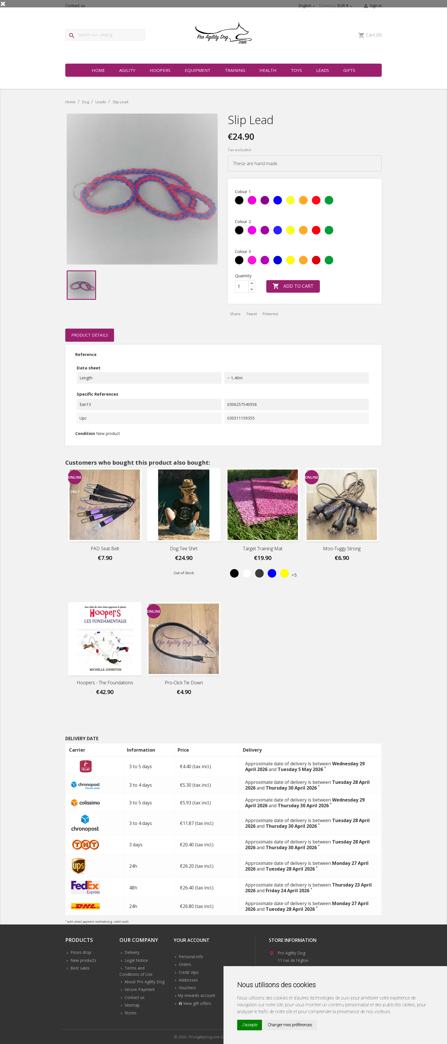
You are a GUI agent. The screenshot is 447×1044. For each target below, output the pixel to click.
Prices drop (80, 952)
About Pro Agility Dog (143, 981)
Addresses (188, 980)
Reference (86, 354)
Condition (85, 433)
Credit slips (188, 972)
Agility (127, 70)
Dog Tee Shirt (184, 548)
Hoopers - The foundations (105, 682)
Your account (192, 940)
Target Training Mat (263, 548)
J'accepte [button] (249, 1025)
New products (82, 960)
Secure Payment (139, 989)
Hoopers (160, 70)
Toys (296, 70)
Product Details (89, 335)
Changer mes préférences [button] (290, 1025)
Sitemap (131, 1005)
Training (235, 70)
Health (268, 70)
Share (235, 313)
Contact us (134, 997)
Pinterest (270, 313)
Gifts (349, 70)
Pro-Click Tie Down (184, 682)
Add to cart (293, 286)
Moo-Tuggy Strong (342, 548)
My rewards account (196, 995)
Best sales (79, 968)
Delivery (131, 952)
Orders (184, 964)
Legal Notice (135, 960)
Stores (130, 1012)
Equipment (197, 70)
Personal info (190, 956)
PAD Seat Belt (105, 548)
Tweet (251, 313)
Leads (322, 70)
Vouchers (187, 987)
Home (98, 70)
